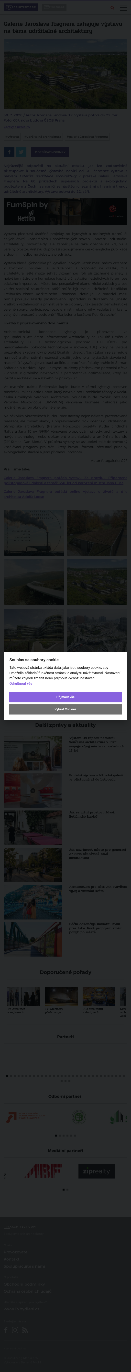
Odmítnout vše (20, 684)
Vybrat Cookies (65, 709)
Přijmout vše (65, 697)
